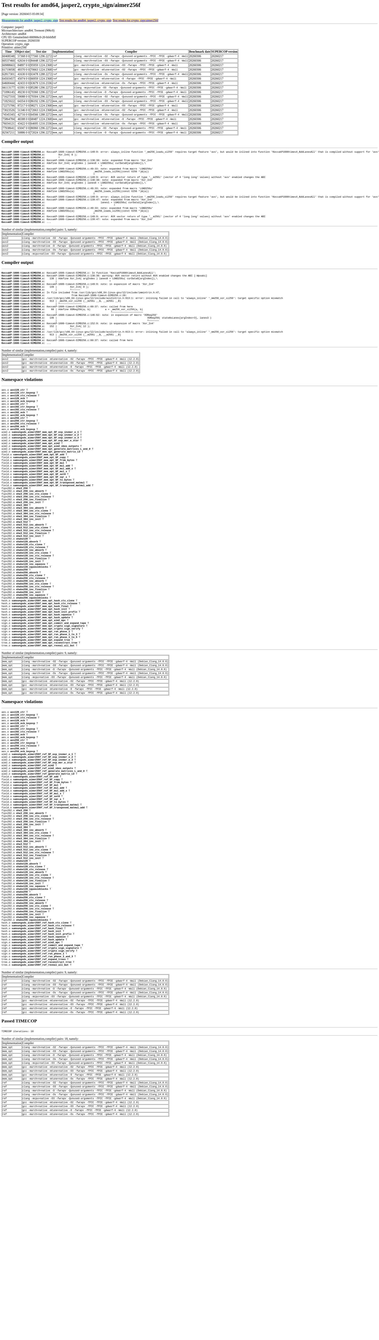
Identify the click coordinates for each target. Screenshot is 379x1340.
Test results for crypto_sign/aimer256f (135, 20)
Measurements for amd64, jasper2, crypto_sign (30, 20)
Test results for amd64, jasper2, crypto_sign (85, 20)
